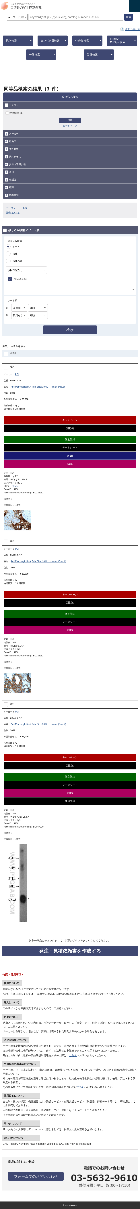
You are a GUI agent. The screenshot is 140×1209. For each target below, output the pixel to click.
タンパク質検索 (50, 40)
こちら (73, 1055)
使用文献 (70, 801)
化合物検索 (82, 40)
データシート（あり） (18, 208)
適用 (9, 172)
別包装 (70, 428)
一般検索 (34, 54)
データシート (70, 447)
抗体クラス (13, 156)
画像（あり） (13, 212)
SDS (70, 463)
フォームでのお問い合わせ (36, 1176)
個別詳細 (70, 439)
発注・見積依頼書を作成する (70, 951)
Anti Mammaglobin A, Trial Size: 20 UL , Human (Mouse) (38, 387)
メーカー (12, 134)
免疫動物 (12, 149)
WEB (70, 455)
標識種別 (12, 195)
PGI (17, 374)
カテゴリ (12, 105)
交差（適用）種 (15, 164)
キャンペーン (70, 420)
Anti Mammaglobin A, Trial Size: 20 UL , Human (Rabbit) (38, 561)
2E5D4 (15, 486)
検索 (70, 120)
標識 (9, 187)
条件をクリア (70, 126)
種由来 (10, 141)
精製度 (10, 180)
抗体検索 (11, 40)
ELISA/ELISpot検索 (117, 40)
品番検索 (92, 54)
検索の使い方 (132, 29)
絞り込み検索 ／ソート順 (21, 230)
